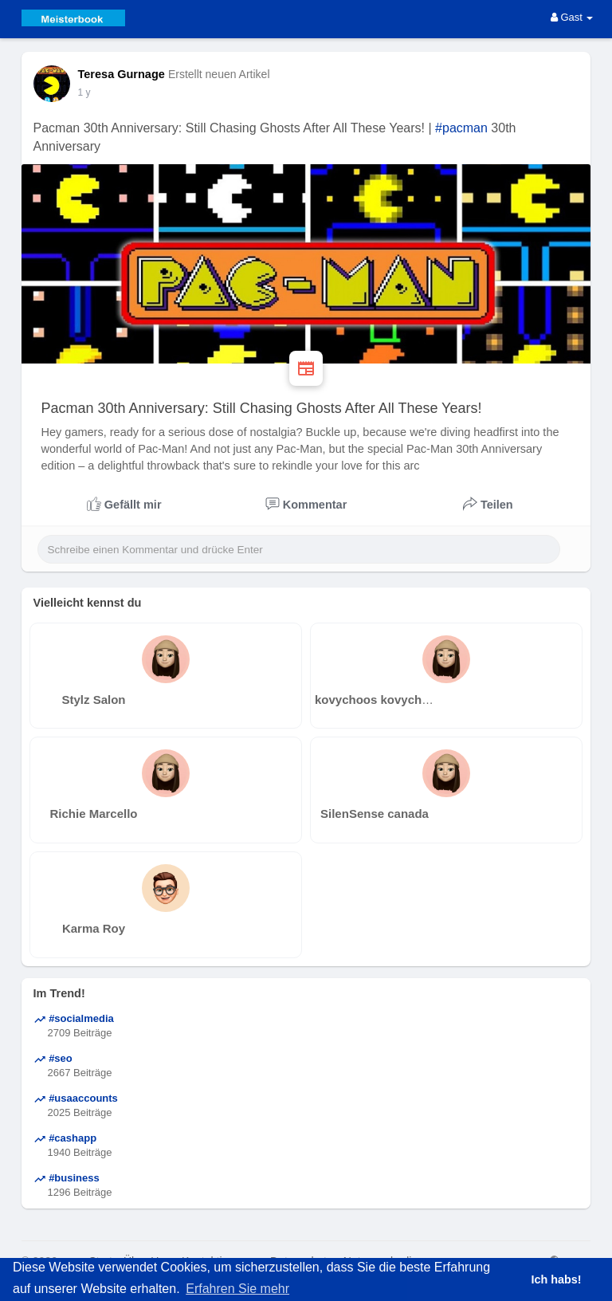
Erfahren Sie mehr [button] (237, 1288)
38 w (88, 92)
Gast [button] (572, 17)
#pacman (461, 128)
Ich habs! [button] (556, 1279)
